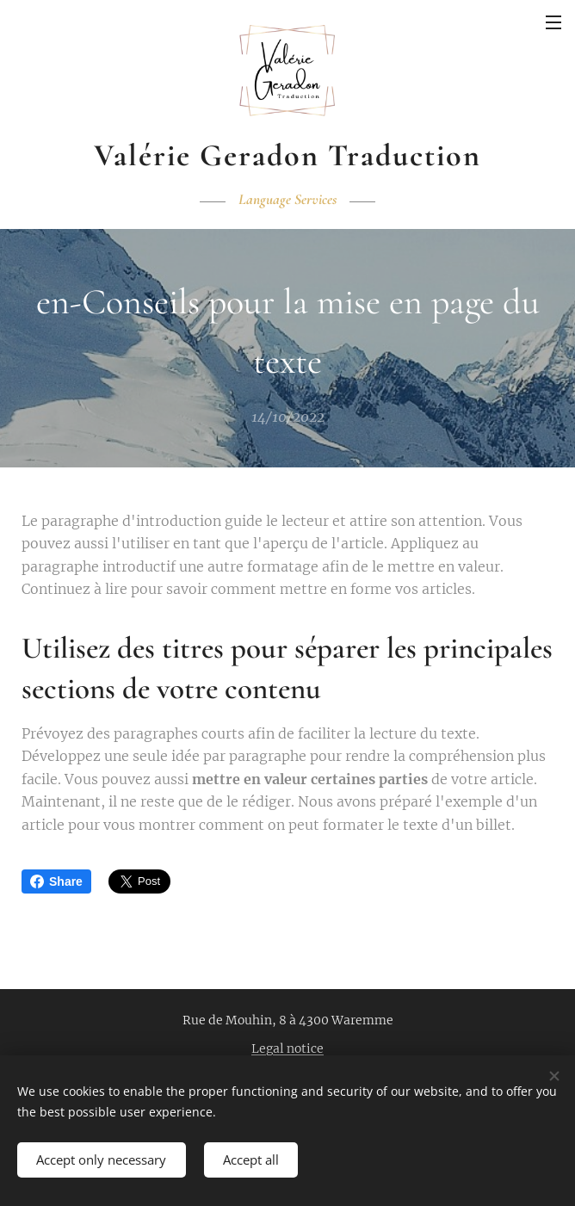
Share (56, 881)
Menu (553, 22)
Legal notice (287, 1048)
